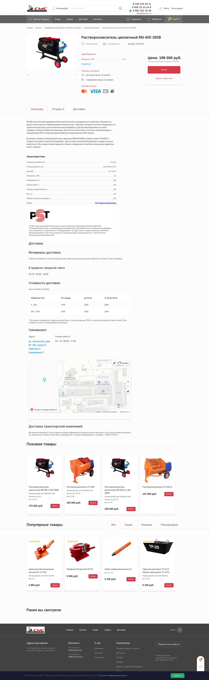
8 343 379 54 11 (142, 4)
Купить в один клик (164, 78)
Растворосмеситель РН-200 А (157, 487)
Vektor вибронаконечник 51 (118, 569)
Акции (57, 19)
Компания (99, 648)
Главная (69, 630)
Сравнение (136, 19)
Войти (166, 8)
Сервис (70, 19)
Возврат (119, 662)
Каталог (83, 630)
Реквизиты (99, 657)
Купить (164, 70)
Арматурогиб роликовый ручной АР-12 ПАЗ (41, 571)
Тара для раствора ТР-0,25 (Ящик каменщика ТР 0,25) (155, 571)
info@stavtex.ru (143, 13)
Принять (177, 676)
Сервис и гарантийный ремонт (129, 666)
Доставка (83, 19)
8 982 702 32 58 (142, 10)
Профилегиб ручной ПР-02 (80, 569)
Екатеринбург (62, 8)
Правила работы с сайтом (127, 648)
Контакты (98, 19)
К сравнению (114, 44)
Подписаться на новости (169, 644)
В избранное (92, 44)
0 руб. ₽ (173, 19)
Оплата (119, 657)
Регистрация (176, 8)
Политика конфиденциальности (113, 675)
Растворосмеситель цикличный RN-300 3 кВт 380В (44, 488)
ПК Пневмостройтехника (105, 203)
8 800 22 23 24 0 (141, 7)
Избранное (157, 19)
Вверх (173, 630)
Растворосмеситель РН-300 (80, 487)
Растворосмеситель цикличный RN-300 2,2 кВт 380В (117, 490)
